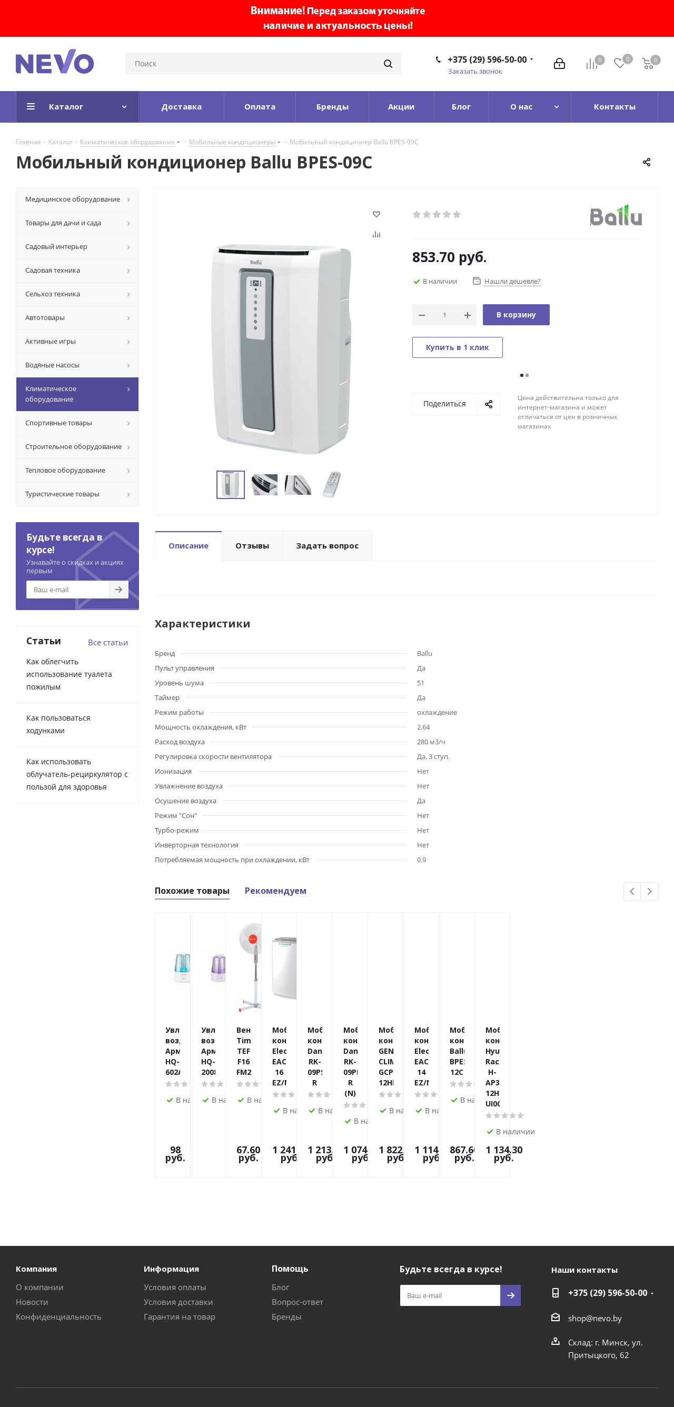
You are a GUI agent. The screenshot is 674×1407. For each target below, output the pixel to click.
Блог (280, 1226)
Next (649, 892)
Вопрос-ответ (297, 1241)
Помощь (290, 1208)
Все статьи (108, 642)
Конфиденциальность (59, 1256)
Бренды (287, 1256)
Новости (32, 1241)
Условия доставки (178, 1241)
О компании (40, 1226)
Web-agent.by (633, 1371)
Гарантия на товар (179, 1256)
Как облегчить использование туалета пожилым (69, 674)
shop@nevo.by (595, 1257)
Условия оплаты (175, 1226)
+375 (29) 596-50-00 (487, 59)
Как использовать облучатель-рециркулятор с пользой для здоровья (77, 774)
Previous (632, 892)
